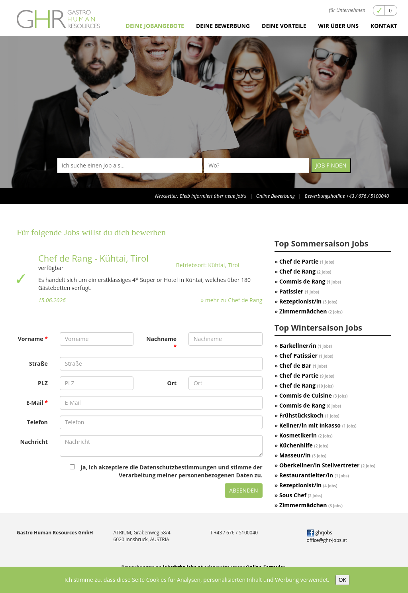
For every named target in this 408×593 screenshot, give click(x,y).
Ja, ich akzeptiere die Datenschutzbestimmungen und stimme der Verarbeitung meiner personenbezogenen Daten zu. (166, 471)
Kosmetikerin (306, 435)
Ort (172, 383)
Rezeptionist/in (308, 301)
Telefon (37, 422)
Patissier (299, 291)
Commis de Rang (310, 281)
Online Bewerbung (275, 196)
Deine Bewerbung (223, 26)
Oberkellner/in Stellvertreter (327, 465)
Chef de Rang (305, 271)
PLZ (43, 383)
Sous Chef (300, 495)
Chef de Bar (303, 365)
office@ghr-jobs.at (327, 540)
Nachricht (33, 441)
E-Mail (34, 402)
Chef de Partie (306, 261)
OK (342, 579)
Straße (38, 363)
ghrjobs (319, 532)
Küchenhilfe (303, 445)
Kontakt (384, 26)
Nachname (161, 339)
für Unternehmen (347, 10)
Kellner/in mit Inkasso (318, 425)
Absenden (243, 490)
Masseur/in (302, 455)
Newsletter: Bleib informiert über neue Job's (200, 196)
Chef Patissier (306, 355)
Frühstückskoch (309, 415)
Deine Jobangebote (155, 26)
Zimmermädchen (311, 311)
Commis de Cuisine (313, 395)
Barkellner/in (305, 345)
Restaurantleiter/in (314, 475)
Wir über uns (338, 26)
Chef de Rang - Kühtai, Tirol (93, 258)
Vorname (30, 339)
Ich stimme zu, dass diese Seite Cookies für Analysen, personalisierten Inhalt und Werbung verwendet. (197, 579)
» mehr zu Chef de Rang (231, 300)
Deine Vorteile (284, 26)
